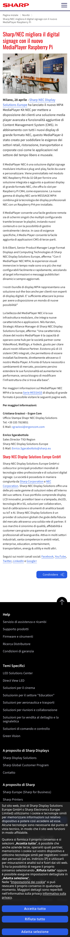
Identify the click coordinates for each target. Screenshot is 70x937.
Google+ (32, 561)
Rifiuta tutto (35, 919)
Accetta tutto (35, 909)
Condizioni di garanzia (18, 651)
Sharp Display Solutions (20, 758)
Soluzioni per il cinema (19, 688)
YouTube (60, 557)
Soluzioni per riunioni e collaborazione (30, 710)
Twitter (7, 561)
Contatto (9, 772)
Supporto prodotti (16, 629)
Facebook (47, 557)
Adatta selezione (35, 932)
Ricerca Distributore (16, 644)
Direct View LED (13, 680)
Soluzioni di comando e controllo (26, 728)
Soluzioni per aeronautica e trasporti (28, 702)
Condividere (53, 575)
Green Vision (11, 736)
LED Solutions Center (18, 673)
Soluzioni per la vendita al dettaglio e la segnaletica (31, 719)
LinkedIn (18, 561)
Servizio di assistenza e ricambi (24, 622)
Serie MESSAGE (32, 393)
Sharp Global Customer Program (26, 765)
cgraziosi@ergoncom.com (28, 427)
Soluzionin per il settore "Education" (29, 695)
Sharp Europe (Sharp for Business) (27, 792)
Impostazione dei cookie (28, 882)
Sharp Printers (13, 799)
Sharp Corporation (31, 481)
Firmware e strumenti (18, 636)
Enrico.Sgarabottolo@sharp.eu (31, 448)
